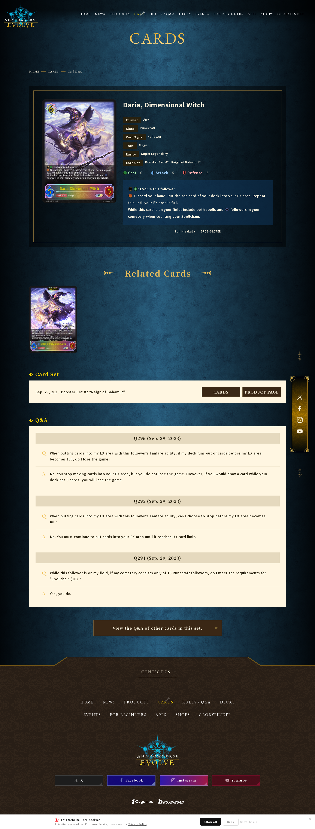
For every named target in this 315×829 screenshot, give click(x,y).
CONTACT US (155, 672)
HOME (34, 71)
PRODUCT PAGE (262, 392)
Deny (230, 822)
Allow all (210, 822)
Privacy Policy (137, 824)
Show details (248, 821)
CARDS (53, 71)
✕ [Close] (310, 819)
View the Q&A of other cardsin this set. (158, 628)
